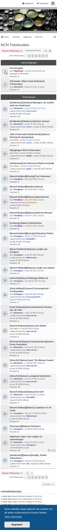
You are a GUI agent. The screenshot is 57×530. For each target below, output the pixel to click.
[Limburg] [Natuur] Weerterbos (26, 223)
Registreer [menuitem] (27, 3)
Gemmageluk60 (33, 297)
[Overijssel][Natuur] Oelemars (25, 426)
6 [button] (42, 55)
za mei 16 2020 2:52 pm (19, 419)
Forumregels (16, 68)
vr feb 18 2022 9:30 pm (42, 169)
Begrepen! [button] (17, 524)
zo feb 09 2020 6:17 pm (19, 448)
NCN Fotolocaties (15, 45)
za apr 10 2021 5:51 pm (19, 260)
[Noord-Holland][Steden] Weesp (26, 186)
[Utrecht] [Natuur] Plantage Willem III (29, 278)
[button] (46, 56)
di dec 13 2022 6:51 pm (43, 156)
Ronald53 (30, 239)
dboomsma (31, 111)
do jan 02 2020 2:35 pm (40, 464)
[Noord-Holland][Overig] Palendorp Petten (31, 233)
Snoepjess (18, 236)
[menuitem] (55, 37)
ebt (27, 464)
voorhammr (31, 203)
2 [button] (29, 55)
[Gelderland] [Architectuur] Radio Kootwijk (32, 163)
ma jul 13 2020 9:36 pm (19, 400)
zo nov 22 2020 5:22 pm (19, 353)
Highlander (18, 71)
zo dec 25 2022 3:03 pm (43, 127)
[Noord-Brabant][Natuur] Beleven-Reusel (31, 213)
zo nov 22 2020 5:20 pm (19, 368)
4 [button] (35, 55)
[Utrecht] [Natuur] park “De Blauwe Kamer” (32, 360)
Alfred (29, 127)
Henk (16, 140)
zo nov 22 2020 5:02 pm (19, 384)
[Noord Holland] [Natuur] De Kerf (27, 392)
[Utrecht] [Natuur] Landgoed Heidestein (30, 376)
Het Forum (24, 74)
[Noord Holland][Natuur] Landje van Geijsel (32, 268)
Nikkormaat (31, 258)
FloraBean (18, 179)
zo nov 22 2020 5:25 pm (19, 334)
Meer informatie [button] (13, 516)
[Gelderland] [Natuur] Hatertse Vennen (29, 121)
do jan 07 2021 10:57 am (20, 300)
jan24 (28, 169)
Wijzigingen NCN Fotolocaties (25, 150)
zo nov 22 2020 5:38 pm (19, 318)
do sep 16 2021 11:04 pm (20, 242)
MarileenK (18, 87)
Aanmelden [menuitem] (43, 3)
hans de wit (31, 316)
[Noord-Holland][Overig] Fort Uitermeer (30, 176)
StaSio (29, 156)
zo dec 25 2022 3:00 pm (43, 143)
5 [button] (39, 55)
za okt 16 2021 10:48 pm (20, 205)
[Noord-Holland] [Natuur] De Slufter (28, 326)
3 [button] (32, 55)
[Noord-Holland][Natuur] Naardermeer (29, 197)
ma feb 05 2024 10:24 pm (20, 114)
